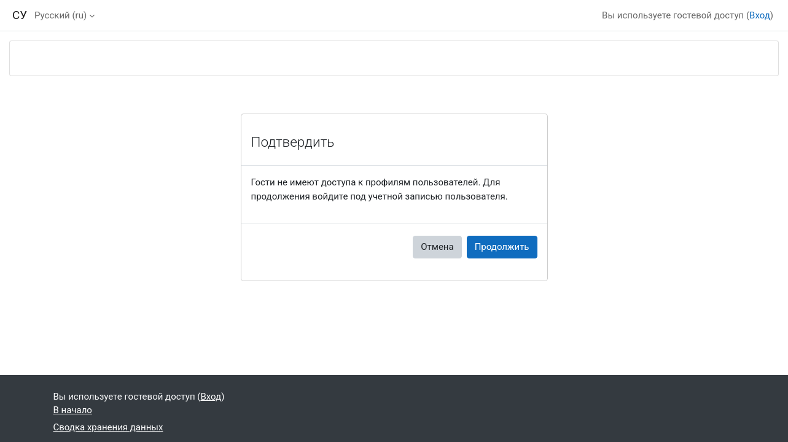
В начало (72, 410)
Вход (759, 15)
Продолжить (502, 246)
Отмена (437, 246)
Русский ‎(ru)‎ (60, 15)
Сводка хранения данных (108, 427)
